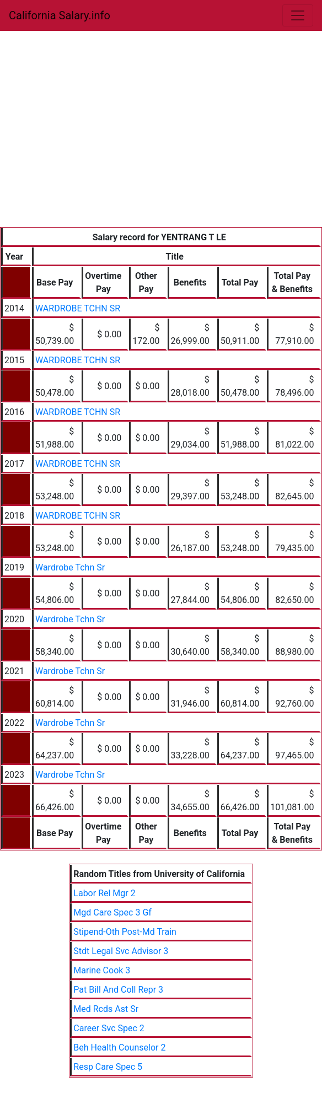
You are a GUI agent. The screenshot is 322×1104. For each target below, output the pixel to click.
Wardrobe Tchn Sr (70, 567)
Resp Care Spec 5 (107, 1067)
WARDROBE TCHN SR (77, 308)
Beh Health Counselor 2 (119, 1047)
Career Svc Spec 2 (108, 1028)
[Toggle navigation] (297, 15)
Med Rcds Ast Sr (105, 1009)
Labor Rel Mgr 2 (104, 893)
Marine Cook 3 (101, 970)
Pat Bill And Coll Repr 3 (118, 989)
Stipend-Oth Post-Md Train (124, 932)
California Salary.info (59, 15)
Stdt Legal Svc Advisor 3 (120, 951)
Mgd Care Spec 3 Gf (112, 912)
